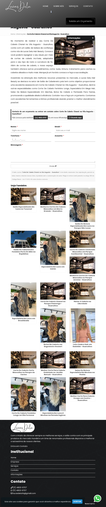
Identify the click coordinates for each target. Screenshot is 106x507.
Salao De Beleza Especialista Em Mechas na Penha (82, 372)
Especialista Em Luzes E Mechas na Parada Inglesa (53, 414)
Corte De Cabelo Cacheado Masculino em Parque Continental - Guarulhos (82, 251)
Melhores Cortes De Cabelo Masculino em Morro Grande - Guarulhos (53, 209)
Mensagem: (17, 145)
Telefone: (16, 136)
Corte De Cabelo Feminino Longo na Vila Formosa (24, 414)
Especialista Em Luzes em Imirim (53, 268)
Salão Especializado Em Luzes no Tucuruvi (23, 208)
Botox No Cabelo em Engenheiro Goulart (53, 345)
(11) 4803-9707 (41, 117)
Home (45, 6)
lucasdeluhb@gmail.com (23, 493)
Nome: (14, 126)
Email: (58, 126)
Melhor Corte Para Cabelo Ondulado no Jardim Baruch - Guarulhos (53, 372)
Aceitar (77, 501)
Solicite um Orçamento (80, 21)
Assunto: (59, 136)
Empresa (15, 461)
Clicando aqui (75, 117)
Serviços (73, 6)
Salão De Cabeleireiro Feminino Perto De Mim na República (23, 251)
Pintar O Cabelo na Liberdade (82, 302)
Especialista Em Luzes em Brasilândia (23, 319)
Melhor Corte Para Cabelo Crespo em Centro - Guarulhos (82, 398)
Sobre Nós (58, 6)
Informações (16, 474)
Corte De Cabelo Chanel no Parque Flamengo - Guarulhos (53, 303)
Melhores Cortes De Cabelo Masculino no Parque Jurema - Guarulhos (82, 277)
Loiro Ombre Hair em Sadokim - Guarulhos (82, 345)
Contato (88, 6)
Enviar (53, 166)
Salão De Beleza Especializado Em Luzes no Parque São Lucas (82, 226)
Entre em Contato (19, 446)
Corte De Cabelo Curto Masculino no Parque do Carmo (24, 372)
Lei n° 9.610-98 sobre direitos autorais (35, 179)
